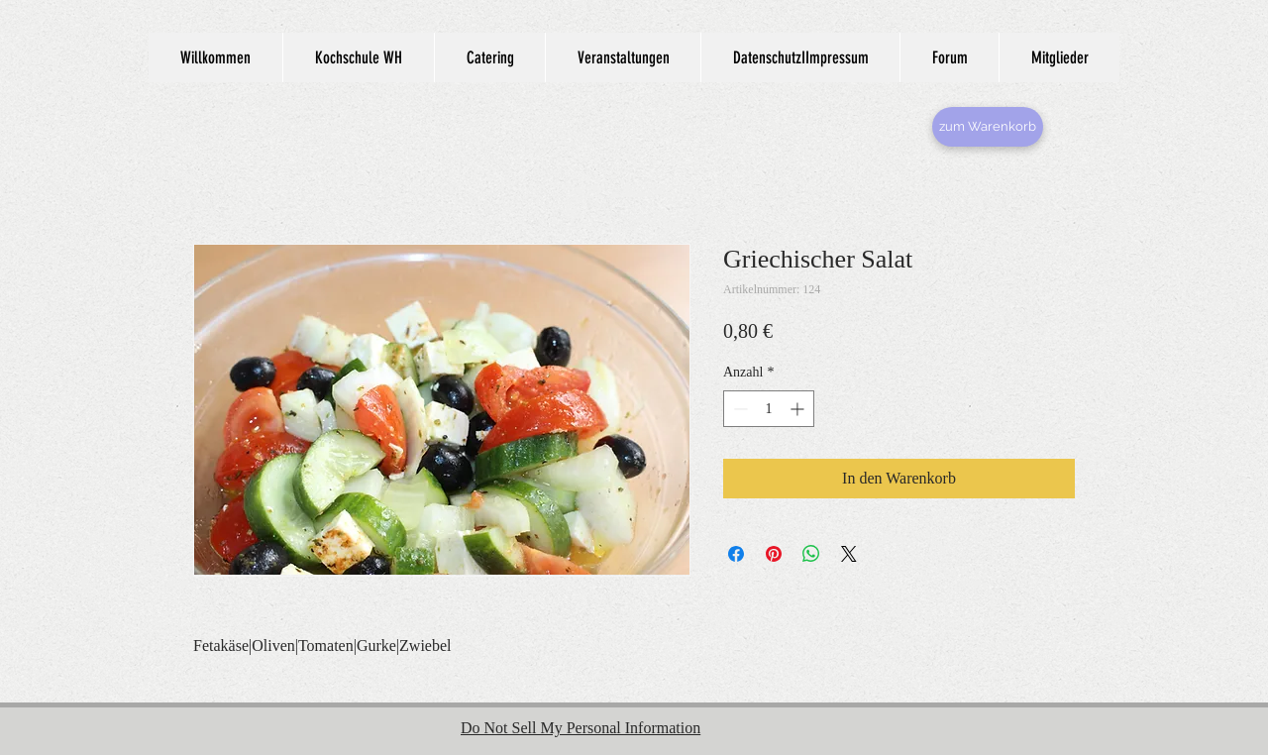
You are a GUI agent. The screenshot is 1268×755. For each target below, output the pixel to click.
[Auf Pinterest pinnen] (774, 554)
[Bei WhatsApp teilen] (811, 554)
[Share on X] (849, 554)
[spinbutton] (769, 408)
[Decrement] (738, 408)
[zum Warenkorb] (987, 127)
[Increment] (799, 408)
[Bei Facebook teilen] (736, 554)
